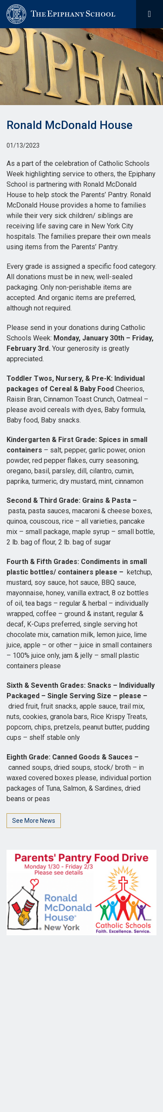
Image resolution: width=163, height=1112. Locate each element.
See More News (33, 820)
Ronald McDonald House (70, 125)
